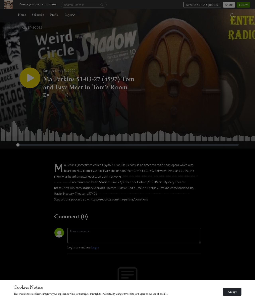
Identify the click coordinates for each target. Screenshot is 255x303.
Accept (232, 291)
